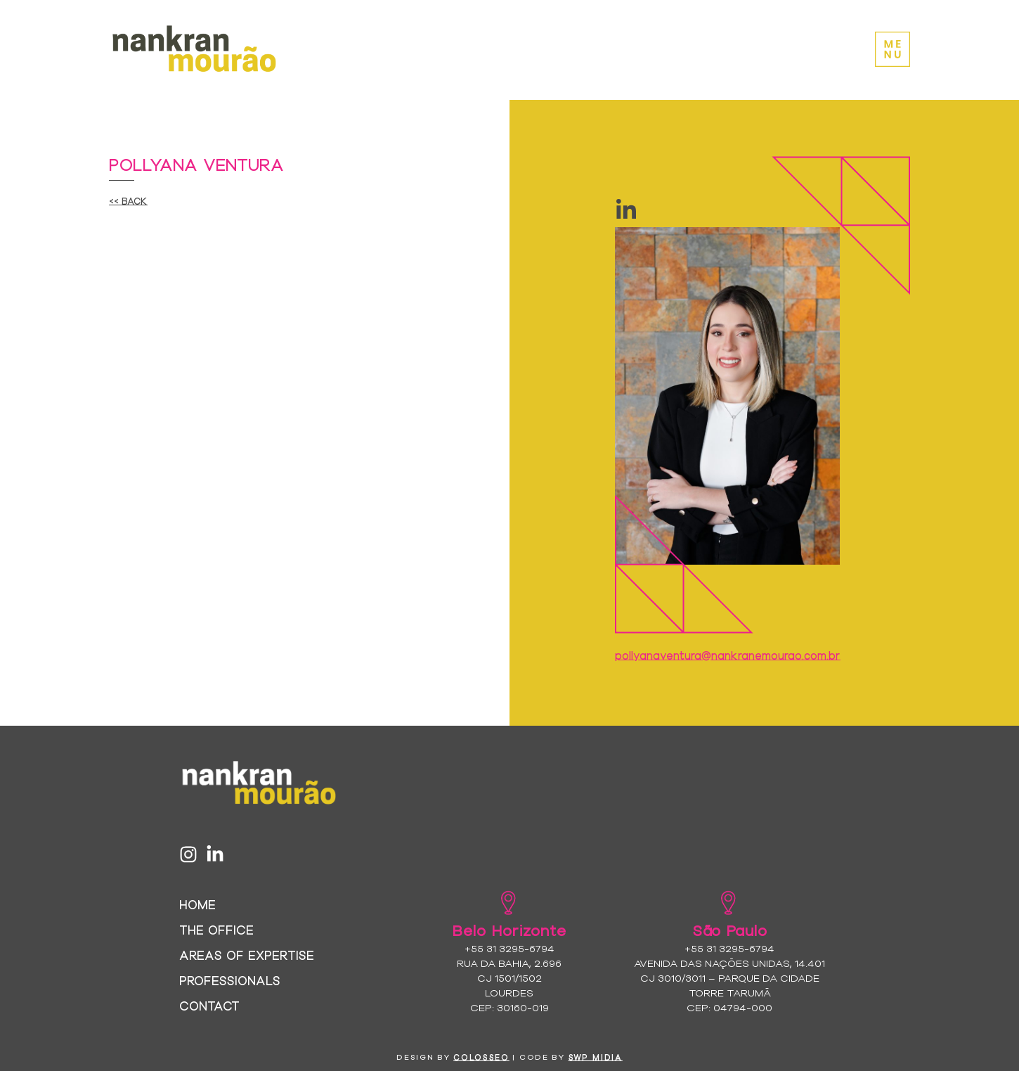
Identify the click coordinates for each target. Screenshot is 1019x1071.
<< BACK (128, 200)
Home (197, 904)
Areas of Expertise (246, 954)
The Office (216, 929)
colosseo (481, 1057)
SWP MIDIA (596, 1057)
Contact (209, 1005)
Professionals (229, 980)
